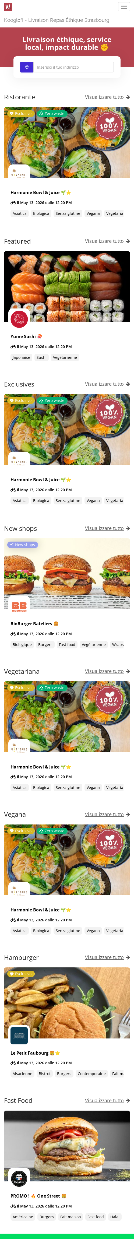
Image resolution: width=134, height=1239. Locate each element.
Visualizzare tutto (107, 97)
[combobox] (67, 67)
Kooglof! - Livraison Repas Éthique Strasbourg (56, 20)
